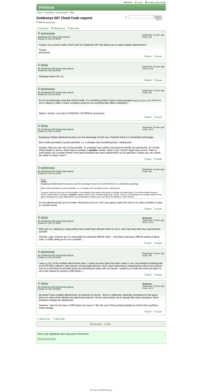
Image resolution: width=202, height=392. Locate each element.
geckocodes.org (142, 100)
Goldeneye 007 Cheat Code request (54, 37)
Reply (149, 56)
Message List (59, 28)
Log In (140, 2)
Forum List (44, 28)
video (49, 263)
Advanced (159, 19)
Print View (97, 324)
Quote (159, 56)
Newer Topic (44, 319)
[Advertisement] (101, 365)
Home (39, 12)
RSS (109, 324)
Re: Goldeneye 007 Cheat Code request (56, 68)
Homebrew (49, 12)
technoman (50, 22)
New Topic (74, 28)
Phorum (109, 390)
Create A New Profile (157, 2)
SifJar (44, 64)
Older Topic (60, 319)
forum (95, 390)
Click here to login (47, 339)
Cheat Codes (62, 12)
